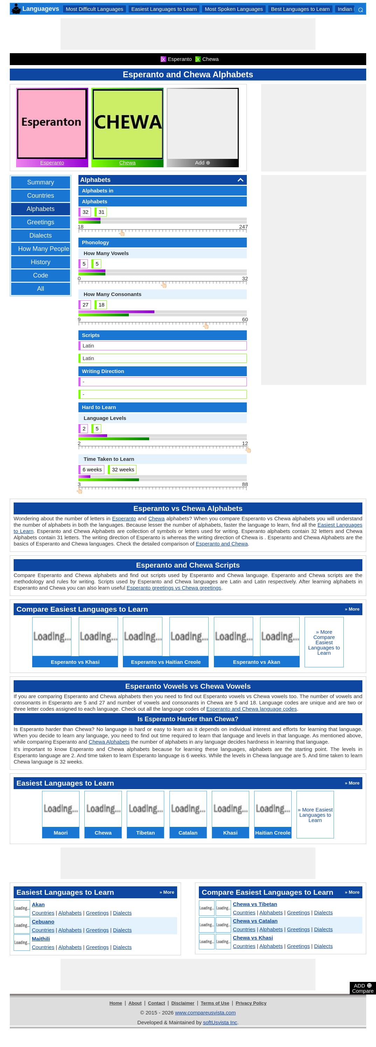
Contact (156, 1003)
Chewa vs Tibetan (255, 904)
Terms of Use (215, 1003)
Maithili (41, 939)
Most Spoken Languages (234, 9)
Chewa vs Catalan (255, 921)
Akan (38, 904)
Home (116, 1003)
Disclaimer (182, 1003)
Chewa (127, 163)
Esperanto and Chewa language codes (251, 709)
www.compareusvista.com (205, 1013)
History (40, 262)
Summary (40, 182)
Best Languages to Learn (300, 9)
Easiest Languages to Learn (164, 9)
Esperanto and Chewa (222, 544)
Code (40, 275)
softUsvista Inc (220, 1022)
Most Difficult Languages (94, 9)
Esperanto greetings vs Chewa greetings (174, 588)
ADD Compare (363, 988)
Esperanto (52, 163)
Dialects (40, 235)
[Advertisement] (188, 34)
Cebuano (43, 922)
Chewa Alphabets (109, 742)
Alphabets (41, 208)
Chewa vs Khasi (253, 938)
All (40, 288)
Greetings (40, 222)
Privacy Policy (251, 1003)
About (135, 1003)
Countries (40, 195)
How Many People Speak (53, 248)
